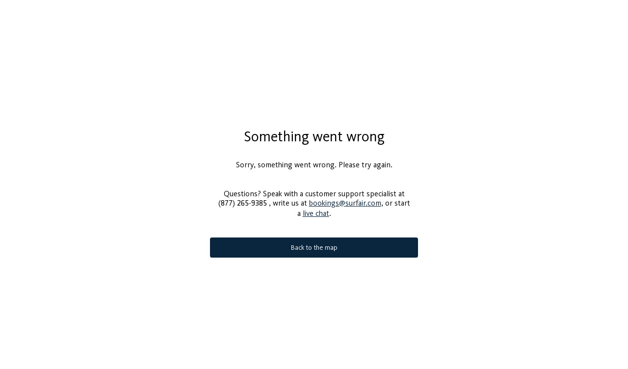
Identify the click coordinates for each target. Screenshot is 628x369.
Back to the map (314, 243)
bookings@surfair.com (345, 199)
